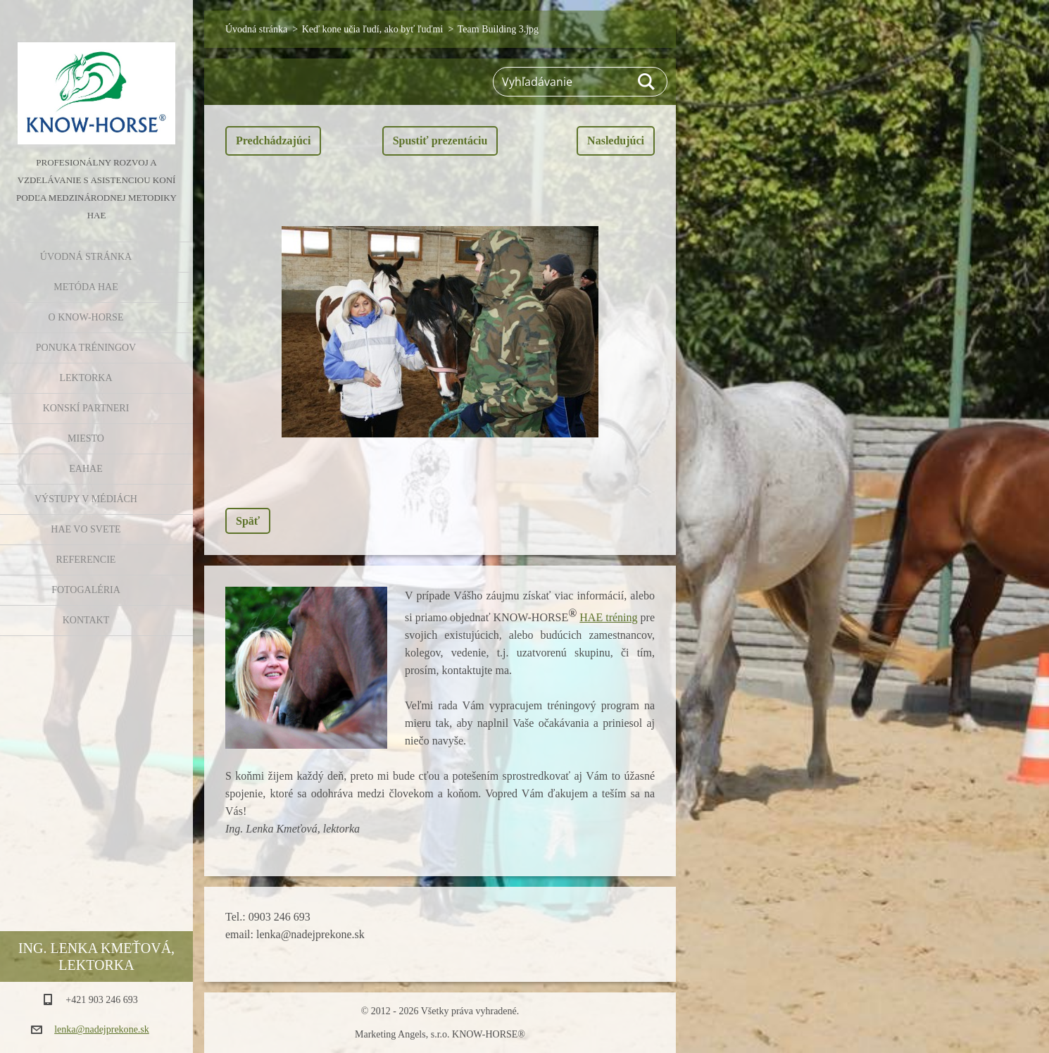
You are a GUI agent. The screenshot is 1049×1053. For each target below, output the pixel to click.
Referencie (86, 559)
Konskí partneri (86, 408)
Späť (248, 521)
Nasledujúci (615, 141)
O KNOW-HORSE (86, 317)
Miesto (86, 438)
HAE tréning (608, 617)
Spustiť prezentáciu (440, 141)
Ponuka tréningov (86, 347)
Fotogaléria (85, 590)
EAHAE (85, 468)
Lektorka (85, 378)
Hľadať (647, 81)
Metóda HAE (86, 287)
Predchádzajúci (273, 141)
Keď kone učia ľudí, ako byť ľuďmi (373, 29)
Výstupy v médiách (85, 499)
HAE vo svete (85, 529)
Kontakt (86, 620)
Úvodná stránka (86, 256)
